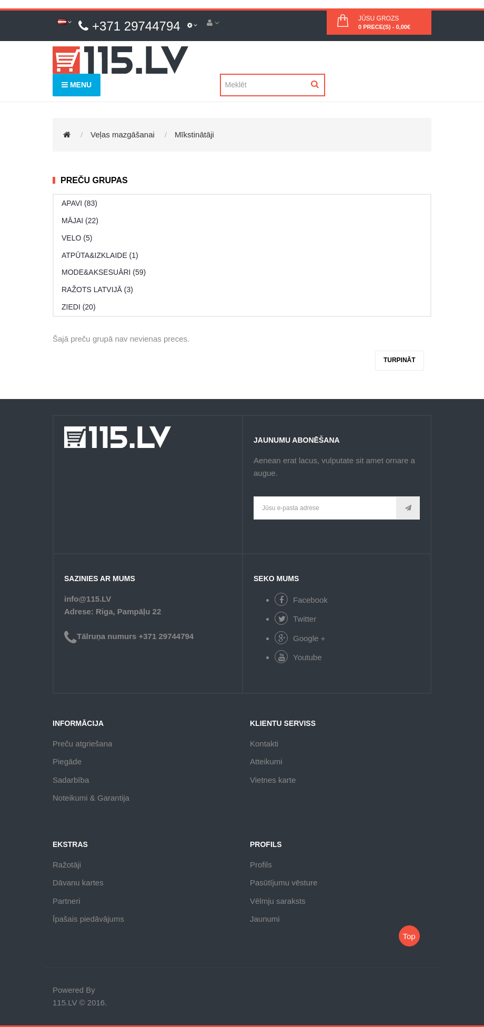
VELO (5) (77, 238)
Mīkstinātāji (194, 134)
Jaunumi (265, 918)
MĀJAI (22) (80, 220)
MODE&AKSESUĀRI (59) (104, 272)
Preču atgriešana (82, 743)
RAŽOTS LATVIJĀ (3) (97, 289)
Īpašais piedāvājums (88, 918)
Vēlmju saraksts (278, 900)
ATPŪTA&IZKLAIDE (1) (100, 255)
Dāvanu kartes (78, 882)
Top (408, 936)
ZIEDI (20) (79, 307)
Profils (261, 864)
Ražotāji (67, 864)
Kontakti (264, 743)
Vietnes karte (273, 779)
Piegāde (67, 761)
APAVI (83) (79, 203)
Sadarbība (71, 779)
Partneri (66, 900)
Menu (77, 85)
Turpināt (400, 360)
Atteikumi (266, 761)
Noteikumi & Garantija (91, 797)
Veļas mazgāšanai (122, 134)
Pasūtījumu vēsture (283, 882)
